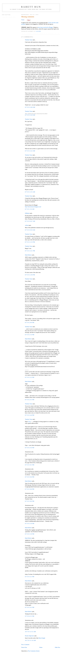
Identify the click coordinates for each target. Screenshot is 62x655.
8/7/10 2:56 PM (29, 447)
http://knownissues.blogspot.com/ (33, 206)
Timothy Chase (28, 39)
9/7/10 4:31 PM (29, 616)
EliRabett (27, 213)
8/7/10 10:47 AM (30, 221)
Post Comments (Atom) (33, 651)
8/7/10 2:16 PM (29, 334)
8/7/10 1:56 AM (29, 209)
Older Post (57, 647)
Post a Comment (25, 644)
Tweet (22, 19)
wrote (29, 421)
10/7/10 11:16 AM (30, 640)
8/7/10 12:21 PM (30, 250)
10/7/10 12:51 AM (30, 631)
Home (40, 647)
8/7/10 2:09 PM (29, 322)
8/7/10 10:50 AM (30, 230)
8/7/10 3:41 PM (29, 607)
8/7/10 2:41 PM (29, 399)
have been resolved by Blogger (45, 27)
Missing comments (27, 17)
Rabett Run (31, 6)
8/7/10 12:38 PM (30, 274)
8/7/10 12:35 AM (30, 192)
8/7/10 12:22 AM (30, 151)
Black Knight (42, 638)
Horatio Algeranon (29, 635)
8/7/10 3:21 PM (29, 576)
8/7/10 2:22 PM (29, 377)
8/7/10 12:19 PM (30, 242)
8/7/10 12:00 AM (30, 107)
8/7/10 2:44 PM (29, 415)
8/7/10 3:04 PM (29, 477)
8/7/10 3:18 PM (29, 523)
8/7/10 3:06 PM (29, 501)
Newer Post (24, 647)
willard (26, 225)
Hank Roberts (28, 255)
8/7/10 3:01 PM (29, 465)
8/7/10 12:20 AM (30, 115)
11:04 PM (38, 31)
